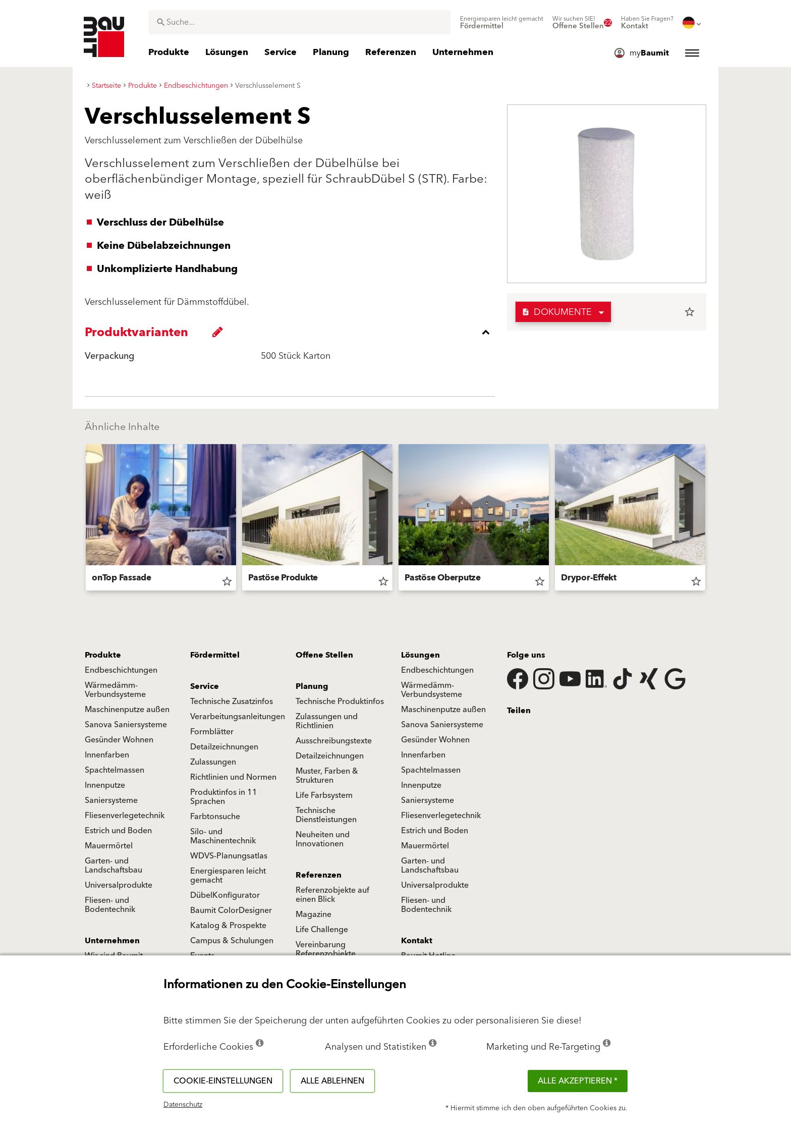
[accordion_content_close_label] (292, 332)
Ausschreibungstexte (334, 741)
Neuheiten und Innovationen (323, 839)
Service (204, 686)
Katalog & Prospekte (228, 926)
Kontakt (416, 941)
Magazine (313, 914)
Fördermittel (215, 655)
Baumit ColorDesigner (231, 910)
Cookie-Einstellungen (223, 1081)
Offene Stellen (324, 655)
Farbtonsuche (215, 816)
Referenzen (319, 875)
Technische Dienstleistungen (326, 815)
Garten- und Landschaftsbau (113, 865)
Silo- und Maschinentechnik (223, 836)
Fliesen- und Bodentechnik (110, 904)
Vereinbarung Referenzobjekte (326, 949)
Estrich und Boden (118, 831)
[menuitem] (502, 22)
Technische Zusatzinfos (231, 701)
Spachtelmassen (114, 770)
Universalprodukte (118, 885)
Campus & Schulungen (231, 941)
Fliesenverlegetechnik (124, 815)
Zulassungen (213, 762)
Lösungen (420, 655)
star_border (690, 312)
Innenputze (105, 785)
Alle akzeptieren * (577, 1081)
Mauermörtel (109, 846)
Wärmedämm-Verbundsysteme (115, 689)
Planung (312, 686)
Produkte (103, 655)
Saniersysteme (111, 800)
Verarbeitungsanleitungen (237, 717)
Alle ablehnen (332, 1081)
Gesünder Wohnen (119, 740)
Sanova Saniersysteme (126, 725)
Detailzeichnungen (224, 747)
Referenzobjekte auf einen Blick (332, 894)
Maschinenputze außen (127, 710)
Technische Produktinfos (340, 701)
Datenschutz (182, 1105)
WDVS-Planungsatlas (228, 856)
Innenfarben (107, 755)
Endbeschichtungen (121, 670)
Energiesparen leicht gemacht (228, 875)
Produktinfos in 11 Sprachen (223, 796)
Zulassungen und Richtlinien (327, 721)
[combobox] (299, 22)
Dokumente (557, 312)
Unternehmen (112, 941)
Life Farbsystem (324, 795)
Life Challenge (322, 930)
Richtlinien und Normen (233, 777)
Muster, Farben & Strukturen (327, 775)
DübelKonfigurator (225, 895)
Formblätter (212, 732)
